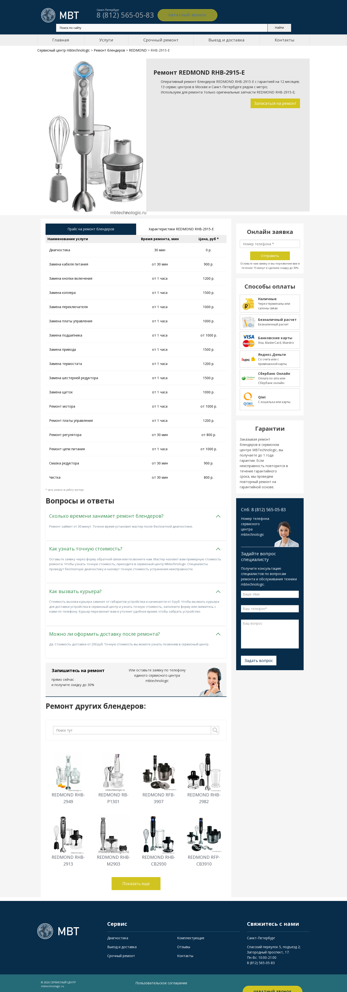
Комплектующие (190, 936)
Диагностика (117, 936)
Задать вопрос (259, 660)
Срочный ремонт (161, 40)
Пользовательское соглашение (161, 981)
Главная (60, 40)
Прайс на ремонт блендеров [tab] (90, 229)
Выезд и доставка (226, 40)
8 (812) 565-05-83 (261, 961)
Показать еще (136, 882)
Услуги (106, 40)
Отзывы (183, 945)
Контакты (284, 40)
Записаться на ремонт (274, 103)
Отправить (270, 255)
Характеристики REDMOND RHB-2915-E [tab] (181, 229)
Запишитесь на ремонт (78, 669)
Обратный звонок (181, 15)
